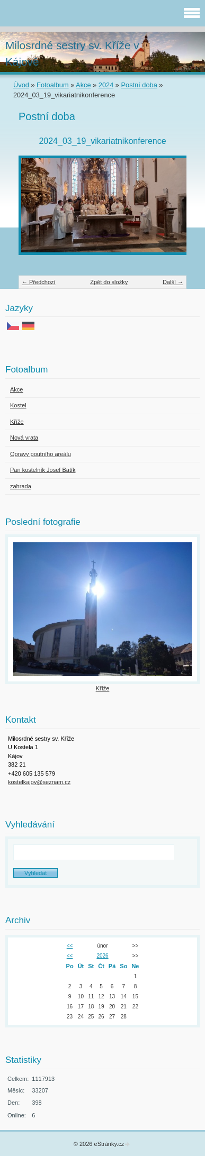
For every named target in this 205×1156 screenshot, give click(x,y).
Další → (173, 282)
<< (70, 946)
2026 (102, 956)
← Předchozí (39, 282)
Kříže (103, 688)
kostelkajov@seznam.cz (39, 782)
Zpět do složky (109, 282)
